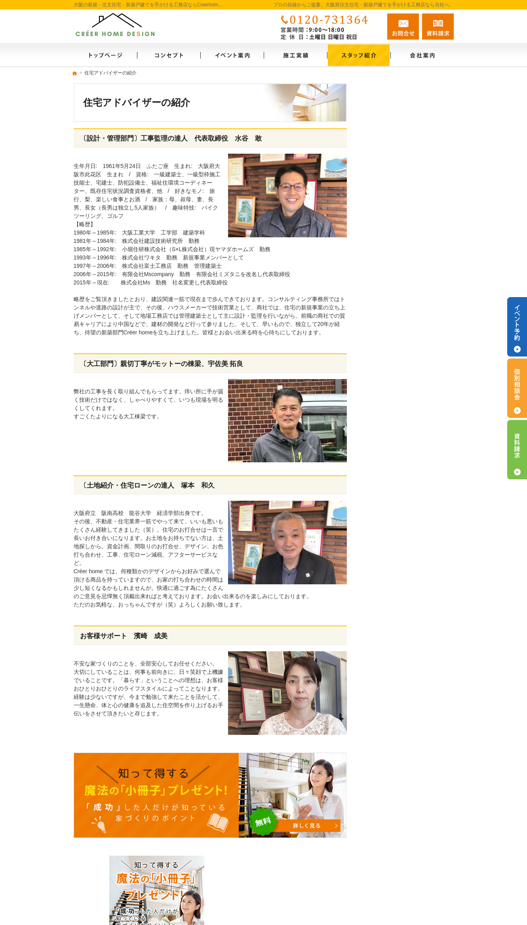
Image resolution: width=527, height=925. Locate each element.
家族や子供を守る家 (396, 484)
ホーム (379, 273)
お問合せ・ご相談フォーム (406, 876)
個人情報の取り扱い (396, 621)
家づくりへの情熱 (393, 535)
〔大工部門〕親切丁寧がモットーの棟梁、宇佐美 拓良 (162, 364)
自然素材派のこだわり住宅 (404, 416)
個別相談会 (517, 388)
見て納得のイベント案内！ (404, 331)
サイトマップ (388, 638)
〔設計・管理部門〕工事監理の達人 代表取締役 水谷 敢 (171, 138)
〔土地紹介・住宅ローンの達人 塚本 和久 (147, 485)
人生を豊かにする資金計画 (404, 365)
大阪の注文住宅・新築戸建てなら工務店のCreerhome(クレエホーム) (337, 908)
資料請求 (438, 26)
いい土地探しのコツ (396, 348)
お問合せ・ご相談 (393, 587)
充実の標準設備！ (393, 433)
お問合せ (403, 26)
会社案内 (382, 518)
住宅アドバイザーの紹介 (401, 552)
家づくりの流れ (390, 467)
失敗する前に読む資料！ (401, 569)
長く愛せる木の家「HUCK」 (407, 314)
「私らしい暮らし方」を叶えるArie (410, 293)
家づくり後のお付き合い (401, 501)
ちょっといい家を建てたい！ (407, 382)
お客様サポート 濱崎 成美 (123, 636)
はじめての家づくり (396, 450)
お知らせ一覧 (388, 604)
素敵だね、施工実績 (396, 399)
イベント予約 (517, 327)
